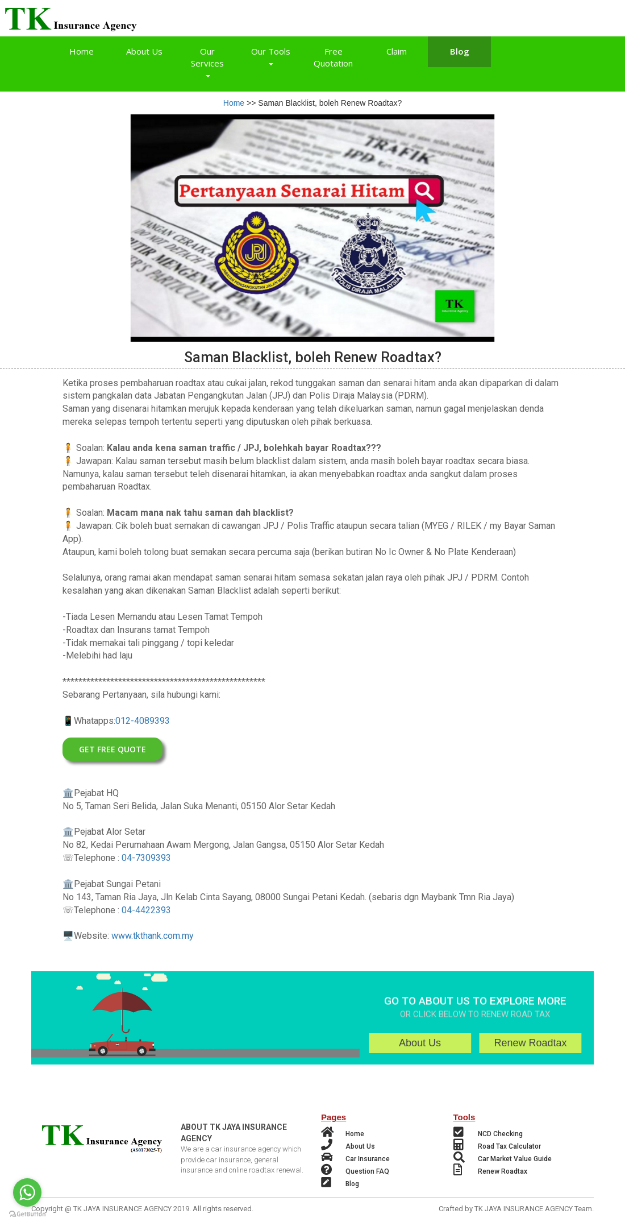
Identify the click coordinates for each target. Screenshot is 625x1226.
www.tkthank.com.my (152, 936)
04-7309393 (146, 859)
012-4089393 (142, 721)
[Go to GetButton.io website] (27, 1214)
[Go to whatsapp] (27, 1192)
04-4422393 (146, 911)
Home (233, 102)
